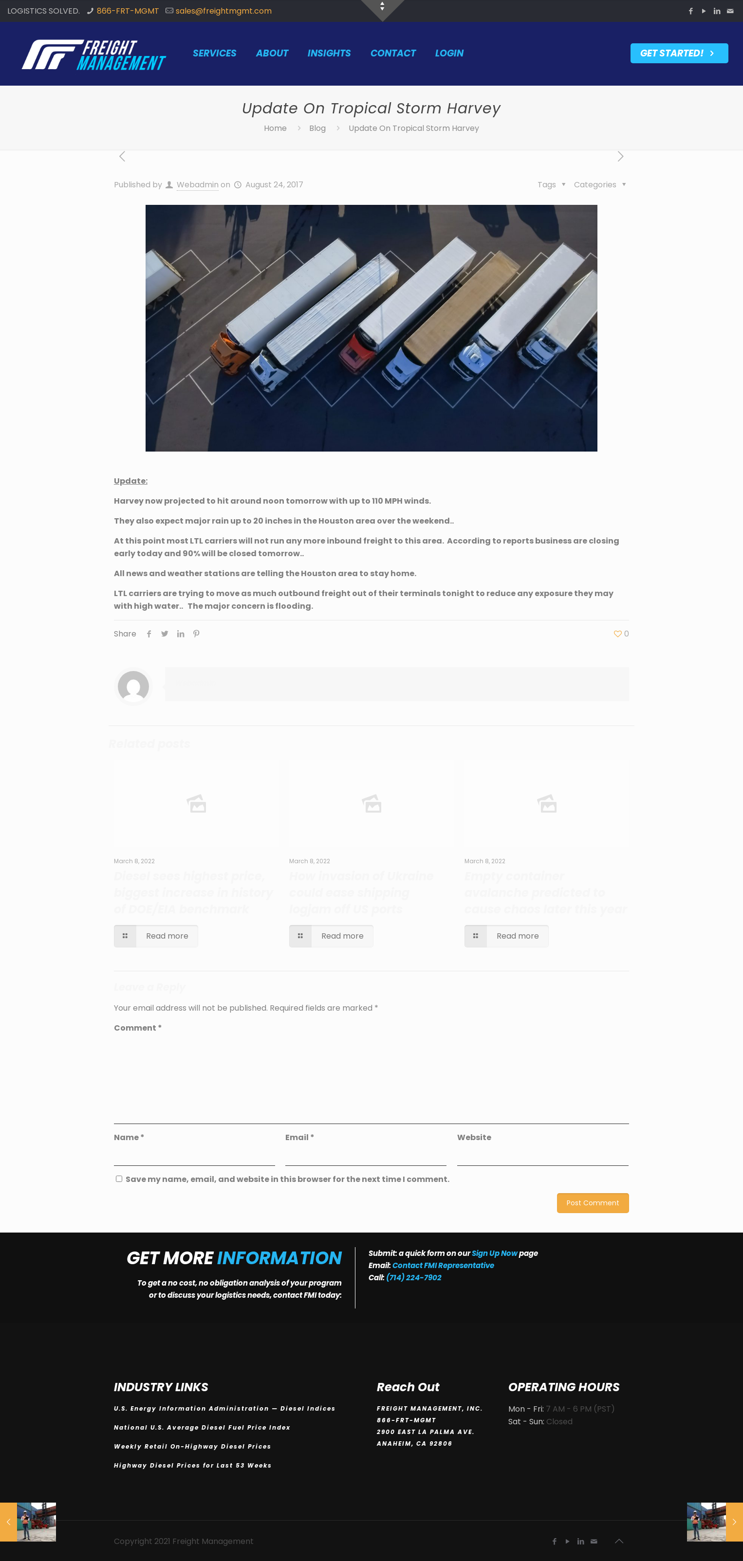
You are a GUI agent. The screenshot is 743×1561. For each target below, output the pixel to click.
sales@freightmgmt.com (224, 11)
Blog (317, 128)
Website (474, 1137)
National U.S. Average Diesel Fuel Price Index (203, 1427)
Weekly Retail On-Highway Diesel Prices (194, 1446)
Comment (138, 1028)
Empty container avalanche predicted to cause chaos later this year (545, 892)
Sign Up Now (495, 1253)
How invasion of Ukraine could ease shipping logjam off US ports (361, 892)
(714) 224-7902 (414, 1277)
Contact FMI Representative (443, 1265)
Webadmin (198, 184)
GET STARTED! (679, 53)
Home (275, 128)
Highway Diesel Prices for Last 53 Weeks (194, 1465)
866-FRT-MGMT (128, 11)
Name (129, 1137)
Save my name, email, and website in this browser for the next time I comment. (287, 1179)
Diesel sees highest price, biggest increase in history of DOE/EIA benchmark (193, 892)
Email (300, 1137)
